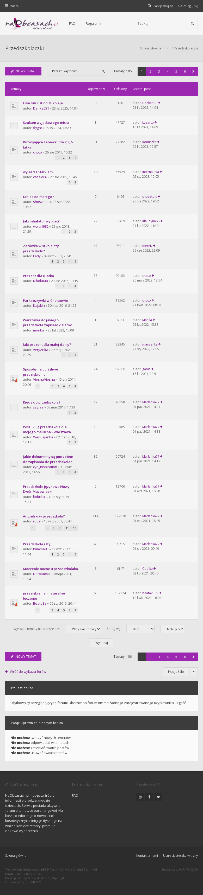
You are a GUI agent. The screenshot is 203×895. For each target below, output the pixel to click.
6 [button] (185, 71)
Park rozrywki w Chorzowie (45, 300)
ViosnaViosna (44, 379)
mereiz (147, 246)
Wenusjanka (43, 437)
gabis (146, 369)
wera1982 (40, 226)
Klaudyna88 (150, 221)
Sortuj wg (131, 629)
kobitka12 (40, 496)
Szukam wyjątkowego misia (46, 122)
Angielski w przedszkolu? (44, 516)
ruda (37, 521)
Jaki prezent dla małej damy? (47, 344)
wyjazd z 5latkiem (38, 172)
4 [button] (168, 71)
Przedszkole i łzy (37, 544)
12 (74, 528)
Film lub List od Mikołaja (43, 103)
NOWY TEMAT (23, 71)
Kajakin (39, 305)
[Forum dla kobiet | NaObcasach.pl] (32, 23)
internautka (150, 172)
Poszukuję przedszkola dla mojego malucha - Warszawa (47, 429)
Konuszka (149, 142)
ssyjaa (38, 407)
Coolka (147, 568)
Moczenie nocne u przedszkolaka (50, 568)
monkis (39, 330)
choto (37, 152)
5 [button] (176, 71)
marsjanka (150, 344)
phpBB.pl (57, 878)
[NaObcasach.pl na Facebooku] (149, 797)
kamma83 (40, 549)
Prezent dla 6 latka (38, 275)
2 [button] (150, 71)
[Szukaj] (192, 23)
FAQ (72, 23)
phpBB (42, 869)
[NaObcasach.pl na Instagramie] (140, 797)
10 (59, 528)
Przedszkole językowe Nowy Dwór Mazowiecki (46, 489)
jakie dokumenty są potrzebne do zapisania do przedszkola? (48, 459)
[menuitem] (188, 6)
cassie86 (40, 177)
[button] (193, 71)
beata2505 (150, 593)
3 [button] (159, 71)
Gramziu (36, 873)
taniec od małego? (38, 196)
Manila (147, 320)
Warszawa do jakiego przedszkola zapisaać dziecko (47, 323)
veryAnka (40, 349)
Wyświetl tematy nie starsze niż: (57, 629)
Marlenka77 (150, 402)
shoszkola (41, 201)
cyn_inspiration (45, 466)
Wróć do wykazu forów (28, 671)
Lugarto (148, 122)
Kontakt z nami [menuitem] (147, 855)
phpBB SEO (33, 882)
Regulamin (94, 23)
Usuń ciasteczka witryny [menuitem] (180, 855)
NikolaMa (40, 280)
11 (67, 528)
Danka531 (41, 108)
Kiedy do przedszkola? (41, 402)
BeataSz (39, 603)
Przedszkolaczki (24, 48)
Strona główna (15, 855)
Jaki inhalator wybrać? (41, 221)
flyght (37, 127)
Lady (37, 256)
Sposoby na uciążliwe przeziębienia (40, 372)
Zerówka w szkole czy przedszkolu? (41, 248)
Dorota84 (40, 573)
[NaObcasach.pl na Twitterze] (158, 797)
